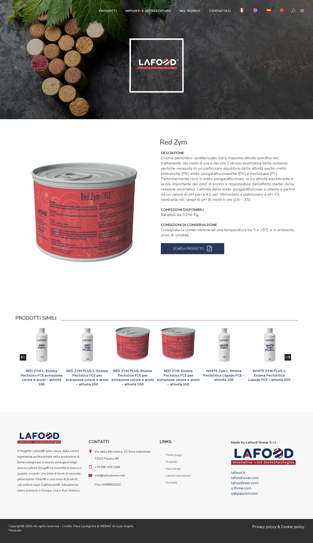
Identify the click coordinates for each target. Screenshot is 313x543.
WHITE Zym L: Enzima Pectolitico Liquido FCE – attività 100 (223, 375)
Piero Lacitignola (84, 526)
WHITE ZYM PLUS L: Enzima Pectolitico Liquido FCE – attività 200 (269, 375)
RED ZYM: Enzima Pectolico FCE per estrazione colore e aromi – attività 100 (178, 378)
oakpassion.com (244, 493)
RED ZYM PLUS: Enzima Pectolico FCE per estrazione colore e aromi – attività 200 (132, 378)
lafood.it (238, 472)
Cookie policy (292, 526)
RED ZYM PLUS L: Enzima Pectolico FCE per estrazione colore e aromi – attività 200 (87, 378)
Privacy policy (264, 526)
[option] (41, 357)
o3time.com (241, 488)
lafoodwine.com (245, 477)
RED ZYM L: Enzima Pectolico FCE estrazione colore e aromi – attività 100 (42, 378)
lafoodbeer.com (245, 483)
